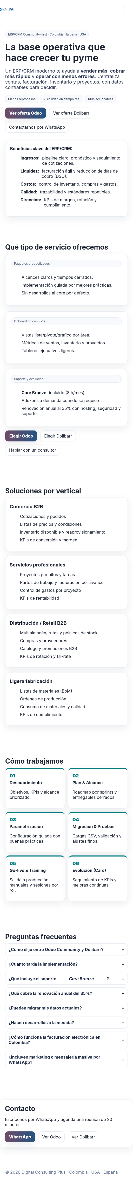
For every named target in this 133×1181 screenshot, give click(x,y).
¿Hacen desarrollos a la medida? (41, 1022)
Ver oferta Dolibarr (71, 113)
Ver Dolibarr (83, 1136)
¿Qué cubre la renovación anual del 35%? (50, 993)
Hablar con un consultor (32, 450)
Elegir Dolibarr (58, 436)
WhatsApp (20, 1136)
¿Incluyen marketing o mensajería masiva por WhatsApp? (54, 1059)
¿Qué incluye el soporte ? (59, 978)
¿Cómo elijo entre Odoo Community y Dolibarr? (56, 949)
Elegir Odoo (21, 436)
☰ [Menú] (128, 10)
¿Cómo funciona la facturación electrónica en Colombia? (55, 1040)
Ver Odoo (51, 1136)
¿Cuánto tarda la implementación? (43, 964)
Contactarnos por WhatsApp (37, 127)
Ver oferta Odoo (25, 113)
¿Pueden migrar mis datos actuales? (45, 1008)
